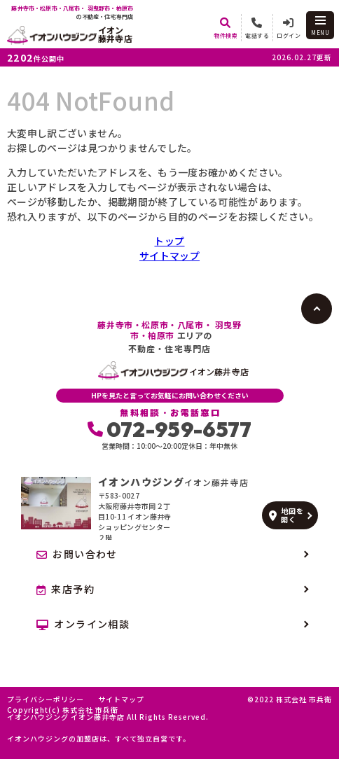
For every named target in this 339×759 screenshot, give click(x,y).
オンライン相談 (83, 624)
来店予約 (65, 589)
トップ (169, 241)
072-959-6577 (170, 429)
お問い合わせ (77, 554)
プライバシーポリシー (45, 699)
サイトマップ (169, 256)
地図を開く (286, 515)
